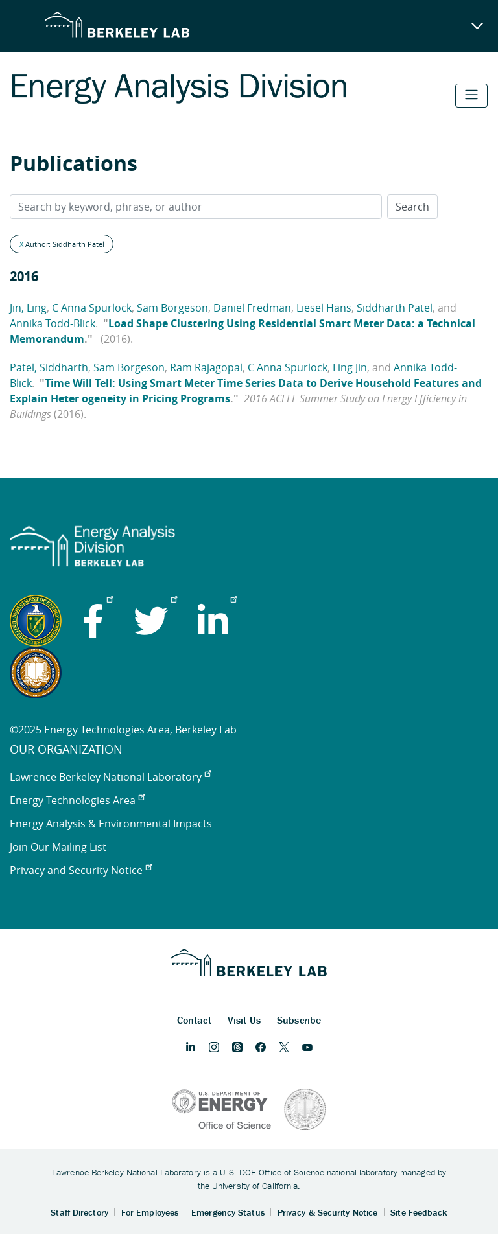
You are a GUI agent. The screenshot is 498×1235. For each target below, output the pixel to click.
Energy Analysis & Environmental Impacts (111, 823)
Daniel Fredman (252, 308)
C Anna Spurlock (92, 308)
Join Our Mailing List (58, 847)
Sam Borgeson (172, 308)
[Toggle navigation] (471, 96)
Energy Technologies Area (77, 800)
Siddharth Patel (395, 308)
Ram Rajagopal (206, 367)
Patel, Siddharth (49, 367)
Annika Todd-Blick (52, 323)
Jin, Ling (28, 308)
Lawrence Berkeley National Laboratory (110, 777)
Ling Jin (350, 367)
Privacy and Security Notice (81, 870)
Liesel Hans (323, 308)
